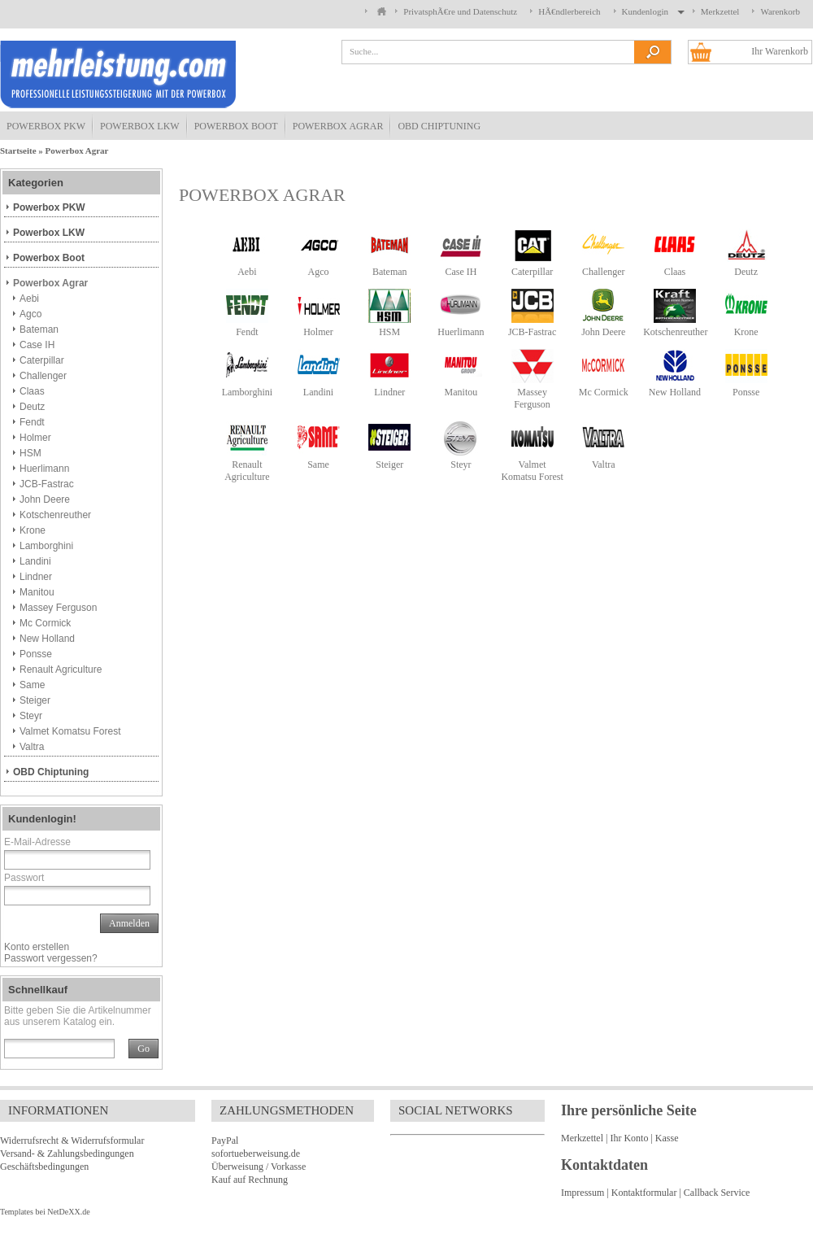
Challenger (603, 271)
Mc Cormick (603, 392)
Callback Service (717, 1192)
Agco (318, 271)
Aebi (246, 271)
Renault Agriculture (246, 470)
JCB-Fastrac (532, 332)
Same (318, 464)
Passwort (24, 877)
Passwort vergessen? (51, 958)
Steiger (389, 464)
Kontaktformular (644, 1192)
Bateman (389, 271)
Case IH (460, 271)
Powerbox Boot (236, 126)
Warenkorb (780, 11)
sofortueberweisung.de (255, 1153)
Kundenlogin (651, 11)
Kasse (667, 1138)
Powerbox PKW (46, 126)
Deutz (746, 271)
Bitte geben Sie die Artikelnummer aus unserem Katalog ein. (77, 1016)
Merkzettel (720, 11)
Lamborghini (247, 392)
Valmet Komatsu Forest (532, 470)
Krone (746, 332)
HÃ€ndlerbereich (569, 11)
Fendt (247, 332)
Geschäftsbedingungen (44, 1166)
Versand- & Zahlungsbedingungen (67, 1153)
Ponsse (746, 392)
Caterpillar (532, 271)
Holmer (318, 332)
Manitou (461, 392)
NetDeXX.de (68, 1211)
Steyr (460, 464)
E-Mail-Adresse (37, 842)
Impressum (582, 1192)
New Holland (675, 392)
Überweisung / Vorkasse (258, 1166)
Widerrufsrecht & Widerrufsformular (72, 1140)
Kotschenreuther (675, 332)
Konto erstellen (36, 947)
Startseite (18, 150)
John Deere (603, 332)
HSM (389, 332)
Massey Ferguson (532, 398)
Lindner (389, 392)
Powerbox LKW (140, 126)
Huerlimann (460, 332)
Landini (318, 392)
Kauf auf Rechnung (249, 1179)
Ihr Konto (629, 1138)
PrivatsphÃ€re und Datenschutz (460, 11)
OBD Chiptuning (439, 126)
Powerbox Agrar (338, 126)
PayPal (224, 1140)
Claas (675, 271)
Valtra (603, 464)
